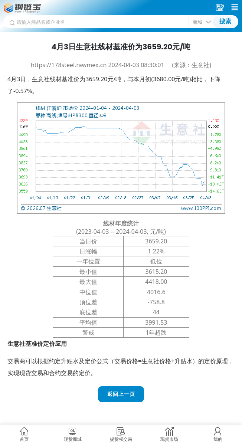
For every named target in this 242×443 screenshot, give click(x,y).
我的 (217, 439)
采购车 (220, 7)
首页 (24, 439)
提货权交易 (121, 439)
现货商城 (73, 439)
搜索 (225, 21)
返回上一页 (121, 394)
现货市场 (169, 439)
